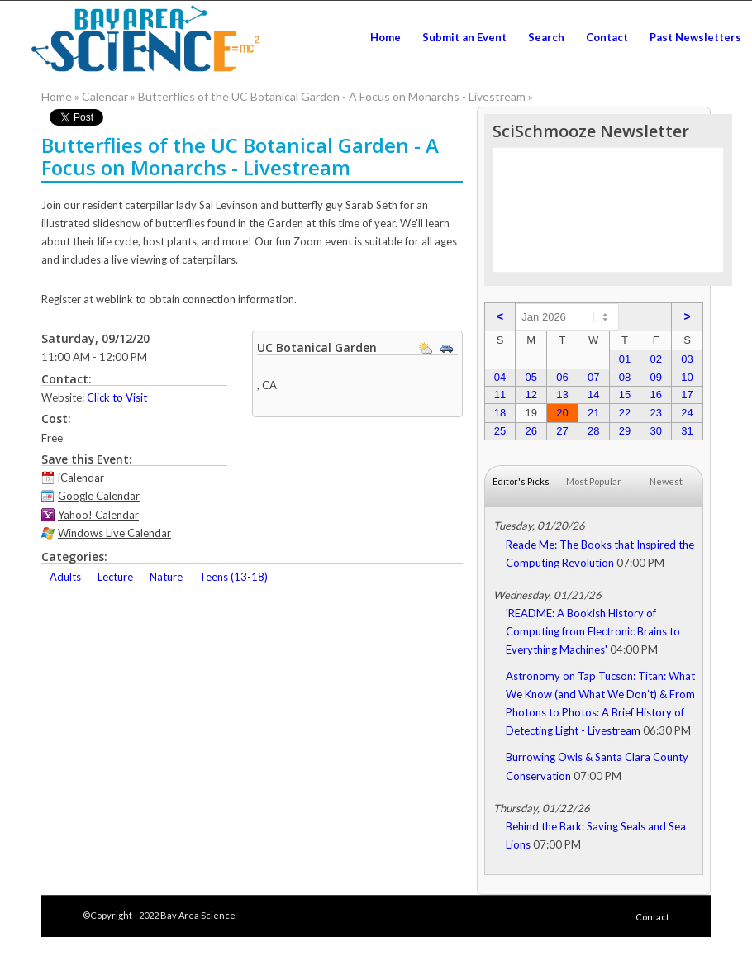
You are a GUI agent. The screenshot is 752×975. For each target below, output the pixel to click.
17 (687, 394)
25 (500, 431)
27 (562, 431)
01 (625, 359)
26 (530, 431)
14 (593, 394)
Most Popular (593, 481)
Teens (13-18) (233, 576)
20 (562, 413)
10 (687, 377)
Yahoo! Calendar (98, 514)
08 (625, 377)
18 (500, 413)
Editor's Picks (521, 481)
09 (655, 377)
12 (530, 394)
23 (655, 413)
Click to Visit (117, 397)
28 (593, 431)
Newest (666, 481)
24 (687, 413)
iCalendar (81, 477)
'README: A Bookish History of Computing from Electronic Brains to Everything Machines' (593, 631)
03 (687, 359)
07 (593, 377)
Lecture (115, 576)
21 (593, 413)
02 (655, 359)
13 (562, 394)
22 (625, 413)
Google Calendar (99, 495)
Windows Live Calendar (114, 533)
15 (625, 394)
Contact (652, 916)
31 (687, 431)
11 (500, 394)
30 (655, 431)
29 (625, 431)
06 (562, 377)
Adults (65, 576)
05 (530, 377)
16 (655, 394)
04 (500, 377)
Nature (166, 576)
